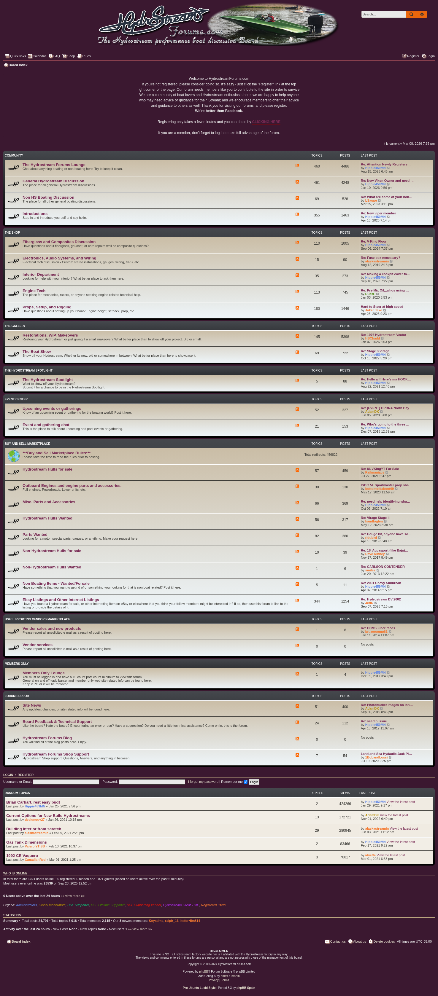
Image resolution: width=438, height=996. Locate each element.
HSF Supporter (78, 905)
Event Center (16, 399)
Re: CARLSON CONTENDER (383, 566)
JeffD (369, 603)
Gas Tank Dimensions (26, 842)
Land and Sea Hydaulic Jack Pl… (386, 754)
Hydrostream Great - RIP (181, 905)
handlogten (374, 521)
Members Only (17, 663)
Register (26, 775)
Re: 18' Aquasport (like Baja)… (384, 550)
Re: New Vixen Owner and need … (387, 180)
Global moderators (52, 905)
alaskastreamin (377, 261)
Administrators (26, 905)
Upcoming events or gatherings (52, 408)
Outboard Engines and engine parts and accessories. (72, 485)
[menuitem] (54, 56)
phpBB (203, 971)
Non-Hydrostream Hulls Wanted (52, 567)
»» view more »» (73, 896)
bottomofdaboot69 (379, 488)
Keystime (156, 920)
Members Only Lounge (44, 673)
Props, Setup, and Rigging (47, 307)
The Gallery (15, 326)
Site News (32, 705)
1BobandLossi (376, 757)
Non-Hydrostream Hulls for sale (52, 551)
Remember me (234, 781)
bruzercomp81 (376, 631)
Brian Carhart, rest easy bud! (33, 802)
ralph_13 (172, 920)
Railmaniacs (374, 472)
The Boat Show (37, 351)
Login (8, 775)
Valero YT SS (35, 846)
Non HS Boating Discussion (48, 197)
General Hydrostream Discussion (53, 181)
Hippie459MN (375, 168)
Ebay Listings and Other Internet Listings (61, 599)
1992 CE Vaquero (22, 855)
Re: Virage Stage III (375, 517)
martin (235, 976)
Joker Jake (373, 310)
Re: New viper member (378, 213)
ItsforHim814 (190, 920)
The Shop (12, 232)
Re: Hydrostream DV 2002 (381, 599)
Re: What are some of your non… (386, 197)
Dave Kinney (375, 554)
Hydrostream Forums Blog (47, 738)
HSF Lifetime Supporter (108, 905)
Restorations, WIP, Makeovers (50, 335)
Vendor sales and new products (52, 628)
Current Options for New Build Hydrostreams (48, 815)
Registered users (213, 905)
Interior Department (41, 274)
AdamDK (372, 411)
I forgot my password (203, 781)
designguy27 (35, 819)
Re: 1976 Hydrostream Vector (383, 335)
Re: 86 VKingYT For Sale (380, 469)
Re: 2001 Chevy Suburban (381, 583)
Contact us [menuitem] (335, 941)
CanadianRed (35, 859)
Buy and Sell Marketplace (27, 443)
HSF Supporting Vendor (144, 905)
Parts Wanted (35, 534)
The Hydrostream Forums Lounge (54, 164)
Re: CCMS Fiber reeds (378, 628)
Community (14, 155)
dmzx (224, 976)
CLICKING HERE (266, 122)
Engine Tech (34, 291)
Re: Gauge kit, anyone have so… (386, 534)
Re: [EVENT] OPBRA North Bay (385, 408)
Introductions (35, 213)
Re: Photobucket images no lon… (387, 705)
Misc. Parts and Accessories (49, 502)
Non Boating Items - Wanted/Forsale (56, 583)
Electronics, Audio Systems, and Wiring (59, 258)
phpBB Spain (246, 987)
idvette (370, 855)
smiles (370, 570)
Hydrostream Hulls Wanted (47, 518)
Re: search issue (374, 721)
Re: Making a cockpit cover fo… (385, 274)
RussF (370, 294)
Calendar (36, 56)
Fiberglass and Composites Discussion (59, 242)
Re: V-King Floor (373, 241)
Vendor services (38, 645)
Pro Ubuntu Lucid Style (199, 987)
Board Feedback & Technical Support (57, 721)
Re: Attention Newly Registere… (386, 164)
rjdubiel (371, 537)
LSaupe (371, 200)
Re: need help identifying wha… (385, 501)
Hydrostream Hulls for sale (47, 469)
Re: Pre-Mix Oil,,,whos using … (385, 290)
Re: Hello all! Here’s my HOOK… (386, 379)
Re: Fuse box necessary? (380, 257)
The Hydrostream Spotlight (29, 370)
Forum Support (18, 696)
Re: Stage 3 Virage (375, 351)
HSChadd (372, 338)
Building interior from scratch (33, 829)
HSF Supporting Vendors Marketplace (37, 619)
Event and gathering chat (46, 425)
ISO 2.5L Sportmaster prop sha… (386, 485)
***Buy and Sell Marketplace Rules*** (57, 453)
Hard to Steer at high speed (382, 306)
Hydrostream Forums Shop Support (56, 754)
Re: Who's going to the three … (385, 424)
